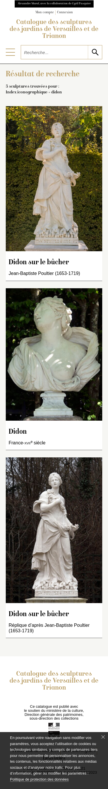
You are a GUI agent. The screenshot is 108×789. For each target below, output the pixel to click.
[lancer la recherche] (95, 52)
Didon (18, 432)
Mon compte (44, 12)
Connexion (65, 12)
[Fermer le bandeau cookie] (103, 736)
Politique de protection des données (39, 779)
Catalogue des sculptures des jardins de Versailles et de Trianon (54, 29)
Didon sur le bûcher (39, 262)
